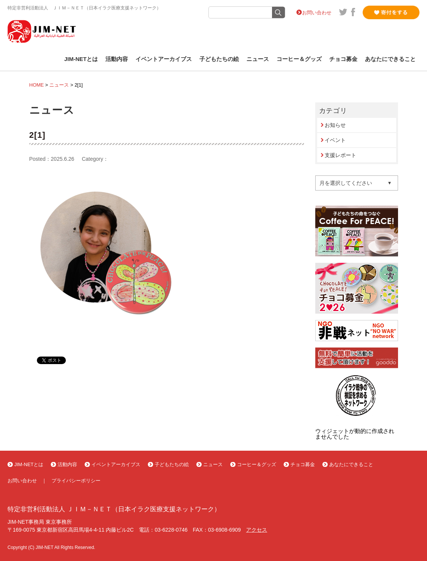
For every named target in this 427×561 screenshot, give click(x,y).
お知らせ (335, 125)
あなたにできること (390, 59)
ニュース (257, 59)
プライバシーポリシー (76, 480)
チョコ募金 (343, 59)
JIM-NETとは (81, 59)
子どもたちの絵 (219, 59)
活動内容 (116, 59)
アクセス (256, 530)
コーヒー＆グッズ (299, 59)
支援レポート (340, 155)
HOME (36, 85)
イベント (335, 140)
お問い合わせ (316, 12)
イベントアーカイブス (163, 59)
